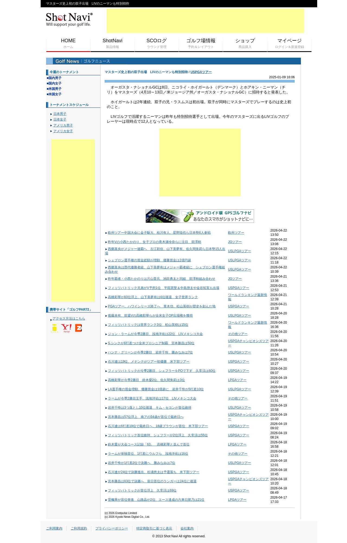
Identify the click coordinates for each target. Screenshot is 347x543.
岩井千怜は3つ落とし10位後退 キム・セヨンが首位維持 (148, 407)
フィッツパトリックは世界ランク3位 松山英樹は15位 (146, 325)
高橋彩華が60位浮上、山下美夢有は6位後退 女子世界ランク (151, 297)
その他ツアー (238, 334)
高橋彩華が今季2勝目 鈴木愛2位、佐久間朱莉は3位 (145, 380)
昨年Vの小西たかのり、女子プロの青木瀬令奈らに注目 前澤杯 (153, 242)
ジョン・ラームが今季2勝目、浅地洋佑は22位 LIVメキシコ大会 (154, 334)
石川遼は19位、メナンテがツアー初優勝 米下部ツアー (147, 361)
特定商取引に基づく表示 (154, 528)
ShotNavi (112, 43)
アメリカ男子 (63, 125)
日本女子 (59, 119)
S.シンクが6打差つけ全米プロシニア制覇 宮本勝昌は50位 (149, 343)
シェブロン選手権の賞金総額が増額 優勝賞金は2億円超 (148, 260)
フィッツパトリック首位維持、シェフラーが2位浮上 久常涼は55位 (156, 435)
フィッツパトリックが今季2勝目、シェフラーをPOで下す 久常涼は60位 (160, 371)
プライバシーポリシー (111, 528)
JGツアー (235, 242)
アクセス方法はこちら (69, 318)
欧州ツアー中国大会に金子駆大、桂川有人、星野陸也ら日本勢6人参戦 (158, 233)
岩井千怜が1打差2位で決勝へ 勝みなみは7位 (140, 463)
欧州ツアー (236, 233)
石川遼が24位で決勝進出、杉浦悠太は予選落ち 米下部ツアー (152, 472)
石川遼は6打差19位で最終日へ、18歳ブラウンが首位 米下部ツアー (156, 426)
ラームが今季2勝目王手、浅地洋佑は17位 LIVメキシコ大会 (150, 398)
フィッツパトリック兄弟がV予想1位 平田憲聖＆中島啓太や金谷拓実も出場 (162, 288)
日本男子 (59, 114)
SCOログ (157, 43)
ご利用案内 (54, 528)
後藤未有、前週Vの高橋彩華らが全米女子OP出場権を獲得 (149, 315)
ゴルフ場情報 (201, 43)
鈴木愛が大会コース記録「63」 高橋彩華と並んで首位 (147, 444)
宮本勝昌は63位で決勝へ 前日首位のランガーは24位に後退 (151, 481)
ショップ (245, 43)
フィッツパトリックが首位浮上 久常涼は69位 (140, 490)
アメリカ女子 (63, 131)
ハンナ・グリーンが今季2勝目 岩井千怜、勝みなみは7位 (149, 352)
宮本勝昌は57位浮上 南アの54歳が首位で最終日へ (144, 417)
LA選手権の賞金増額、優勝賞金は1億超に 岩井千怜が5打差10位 (154, 389)
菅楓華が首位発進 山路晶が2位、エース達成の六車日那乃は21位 (154, 500)
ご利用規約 (79, 528)
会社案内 (187, 528)
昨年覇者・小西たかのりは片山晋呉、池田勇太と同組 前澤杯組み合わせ (160, 279)
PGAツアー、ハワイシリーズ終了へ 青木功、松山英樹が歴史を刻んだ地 (160, 306)
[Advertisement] (205, 21)
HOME (68, 43)
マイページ (289, 43)
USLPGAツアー (239, 251)
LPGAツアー (237, 380)
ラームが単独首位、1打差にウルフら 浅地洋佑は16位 (146, 454)
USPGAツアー (201, 72)
